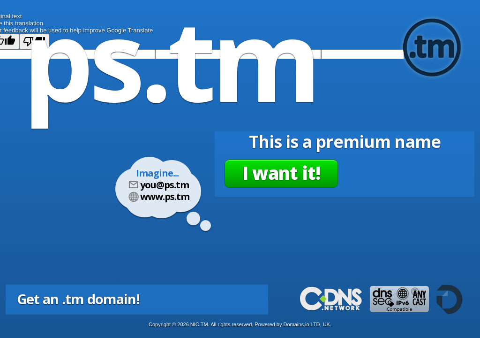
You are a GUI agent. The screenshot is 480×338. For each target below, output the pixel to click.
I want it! (281, 173)
